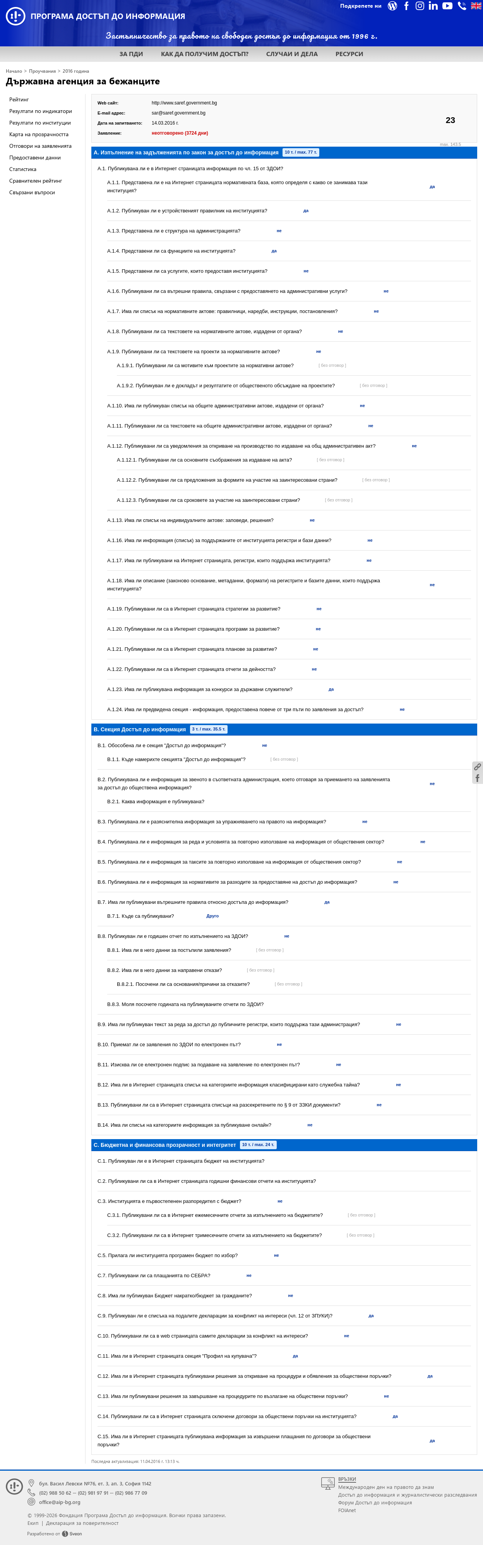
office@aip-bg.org (59, 1502)
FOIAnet (347, 1510)
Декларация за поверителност (82, 1522)
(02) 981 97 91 (93, 1492)
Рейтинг (19, 99)
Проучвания (42, 71)
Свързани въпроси (32, 192)
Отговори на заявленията (40, 145)
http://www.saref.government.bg (184, 103)
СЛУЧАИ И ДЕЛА (292, 54)
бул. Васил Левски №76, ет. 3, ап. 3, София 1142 (95, 1483)
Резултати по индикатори (40, 111)
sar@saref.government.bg (179, 113)
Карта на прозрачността (39, 134)
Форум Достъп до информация (375, 1502)
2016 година (76, 71)
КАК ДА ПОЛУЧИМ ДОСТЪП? (204, 54)
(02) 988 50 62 (55, 1492)
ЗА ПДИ (131, 54)
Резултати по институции (40, 122)
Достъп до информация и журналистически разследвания (407, 1494)
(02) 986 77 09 (131, 1492)
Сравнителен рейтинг (35, 180)
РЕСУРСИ (349, 54)
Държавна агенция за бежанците (83, 80)
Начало (14, 71)
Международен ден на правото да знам (386, 1486)
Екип (33, 1522)
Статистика (22, 169)
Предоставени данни (35, 157)
